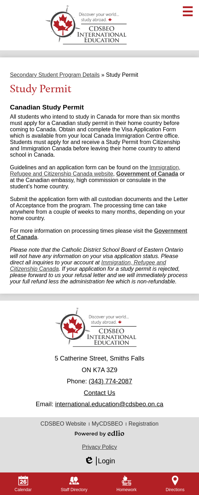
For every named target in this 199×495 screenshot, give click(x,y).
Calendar (23, 484)
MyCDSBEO (107, 424)
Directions (175, 484)
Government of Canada (147, 174)
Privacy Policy (99, 447)
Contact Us (99, 392)
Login (99, 461)
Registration (144, 424)
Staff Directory (74, 484)
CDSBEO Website (63, 424)
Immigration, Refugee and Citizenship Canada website (95, 170)
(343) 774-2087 (110, 381)
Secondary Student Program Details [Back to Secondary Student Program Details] (55, 75)
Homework (126, 484)
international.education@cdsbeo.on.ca (109, 404)
